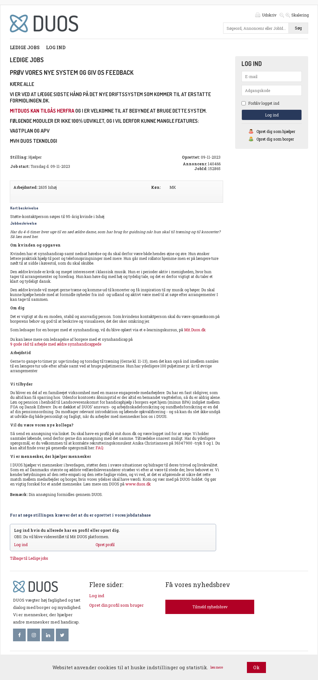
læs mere (216, 667)
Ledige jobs (25, 47)
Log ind (55, 47)
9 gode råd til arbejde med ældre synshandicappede (55, 344)
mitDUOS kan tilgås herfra (42, 111)
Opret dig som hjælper (275, 131)
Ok (256, 667)
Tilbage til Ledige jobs (29, 558)
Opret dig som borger (275, 139)
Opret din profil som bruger (116, 605)
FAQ (99, 447)
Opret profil (105, 544)
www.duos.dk (138, 483)
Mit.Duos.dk (195, 329)
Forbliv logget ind (260, 103)
